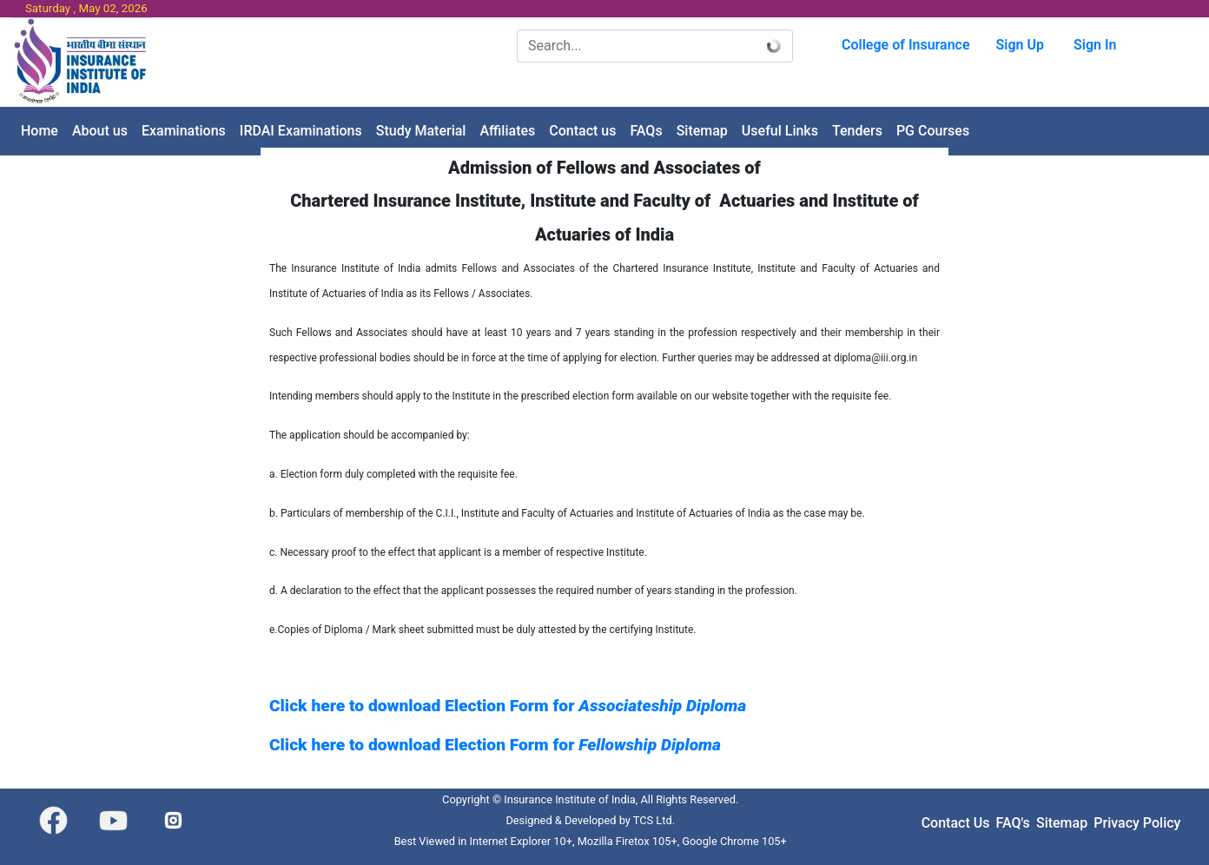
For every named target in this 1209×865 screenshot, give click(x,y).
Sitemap (1061, 823)
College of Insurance (906, 44)
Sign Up (1020, 44)
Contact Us (956, 823)
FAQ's (1013, 823)
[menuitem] (39, 131)
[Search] (636, 46)
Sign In (1095, 44)
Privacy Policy (1136, 823)
